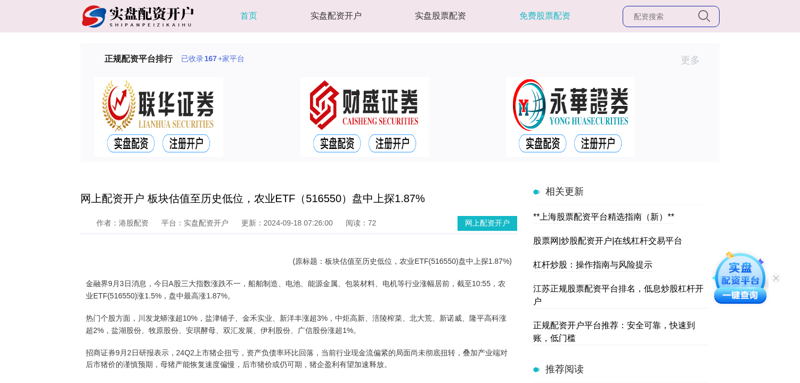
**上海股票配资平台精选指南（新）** (603, 216)
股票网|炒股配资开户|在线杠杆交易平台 (607, 240)
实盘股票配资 (440, 15)
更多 (695, 60)
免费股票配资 (544, 15)
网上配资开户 (487, 223)
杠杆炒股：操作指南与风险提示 (592, 264)
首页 (248, 15)
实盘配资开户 (336, 15)
